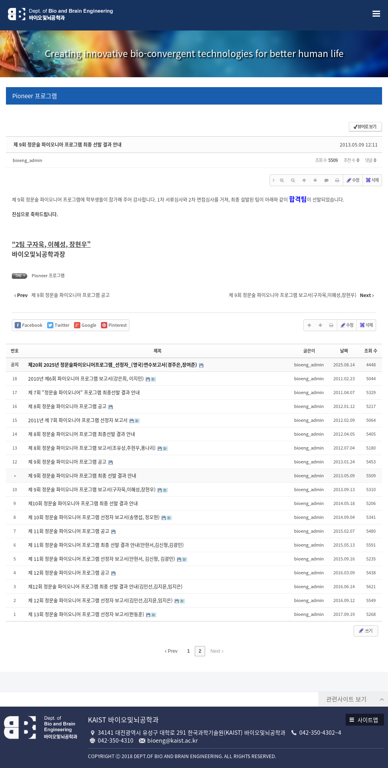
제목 (158, 350)
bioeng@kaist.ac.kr (172, 740)
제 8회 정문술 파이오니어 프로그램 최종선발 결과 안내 (81, 434)
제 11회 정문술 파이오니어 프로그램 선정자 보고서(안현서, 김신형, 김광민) (102, 558)
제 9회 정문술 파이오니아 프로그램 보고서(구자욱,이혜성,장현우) (92, 489)
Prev (171, 651)
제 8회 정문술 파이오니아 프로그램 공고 (68, 406)
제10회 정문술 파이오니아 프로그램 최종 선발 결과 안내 (83, 503)
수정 (352, 180)
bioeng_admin (27, 160)
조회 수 (370, 350)
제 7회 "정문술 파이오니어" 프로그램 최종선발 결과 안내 (84, 392)
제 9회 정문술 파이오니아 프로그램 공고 (68, 461)
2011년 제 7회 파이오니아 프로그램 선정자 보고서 (78, 420)
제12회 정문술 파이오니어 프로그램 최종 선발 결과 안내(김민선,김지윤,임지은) (105, 586)
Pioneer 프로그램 (34, 95)
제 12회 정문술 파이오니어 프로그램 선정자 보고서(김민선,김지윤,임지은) (101, 600)
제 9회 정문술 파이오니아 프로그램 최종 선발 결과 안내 (67, 144)
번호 (15, 350)
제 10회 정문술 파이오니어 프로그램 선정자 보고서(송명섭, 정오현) (94, 517)
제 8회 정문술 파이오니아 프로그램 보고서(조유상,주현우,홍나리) (92, 448)
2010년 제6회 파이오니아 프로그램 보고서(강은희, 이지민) (86, 378)
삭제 (371, 180)
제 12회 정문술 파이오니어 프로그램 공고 (69, 572)
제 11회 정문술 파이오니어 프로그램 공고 (69, 531)
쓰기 (365, 630)
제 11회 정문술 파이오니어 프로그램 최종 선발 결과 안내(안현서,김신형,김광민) (106, 545)
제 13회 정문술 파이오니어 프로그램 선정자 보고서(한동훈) (86, 614)
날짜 (344, 350)
